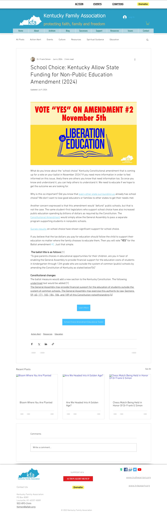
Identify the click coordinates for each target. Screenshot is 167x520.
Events (50, 39)
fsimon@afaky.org (26, 507)
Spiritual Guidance (95, 39)
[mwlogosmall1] (130, 469)
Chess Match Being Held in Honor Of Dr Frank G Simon (128, 404)
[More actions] (135, 59)
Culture (62, 39)
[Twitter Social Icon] (135, 469)
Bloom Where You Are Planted (36, 402)
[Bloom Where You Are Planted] (37, 386)
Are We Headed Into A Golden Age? (82, 404)
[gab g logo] (121, 469)
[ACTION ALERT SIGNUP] (78, 478)
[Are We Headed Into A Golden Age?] (83, 386)
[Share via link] (53, 344)
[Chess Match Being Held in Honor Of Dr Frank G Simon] (130, 386)
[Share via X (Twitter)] (38, 344)
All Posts (20, 39)
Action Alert (35, 39)
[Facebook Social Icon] (126, 469)
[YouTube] (139, 469)
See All (148, 369)
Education (114, 39)
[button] (148, 23)
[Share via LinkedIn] (46, 344)
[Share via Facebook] (31, 344)
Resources (76, 39)
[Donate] (143, 4)
